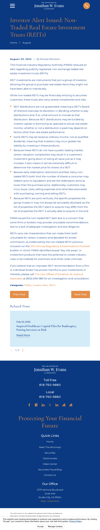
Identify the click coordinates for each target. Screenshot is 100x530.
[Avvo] (63, 404)
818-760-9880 (50, 385)
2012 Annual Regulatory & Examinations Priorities (60, 246)
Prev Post (19, 294)
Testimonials (50, 458)
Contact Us (50, 475)
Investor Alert (40, 285)
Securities (50, 452)
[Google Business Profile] (36, 404)
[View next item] (22, 350)
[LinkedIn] (43, 404)
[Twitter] (49, 404)
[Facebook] (29, 404)
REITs (52, 285)
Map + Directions (50, 501)
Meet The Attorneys (50, 447)
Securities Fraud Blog (50, 469)
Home (50, 441)
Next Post (80, 294)
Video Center (50, 464)
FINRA (27, 285)
